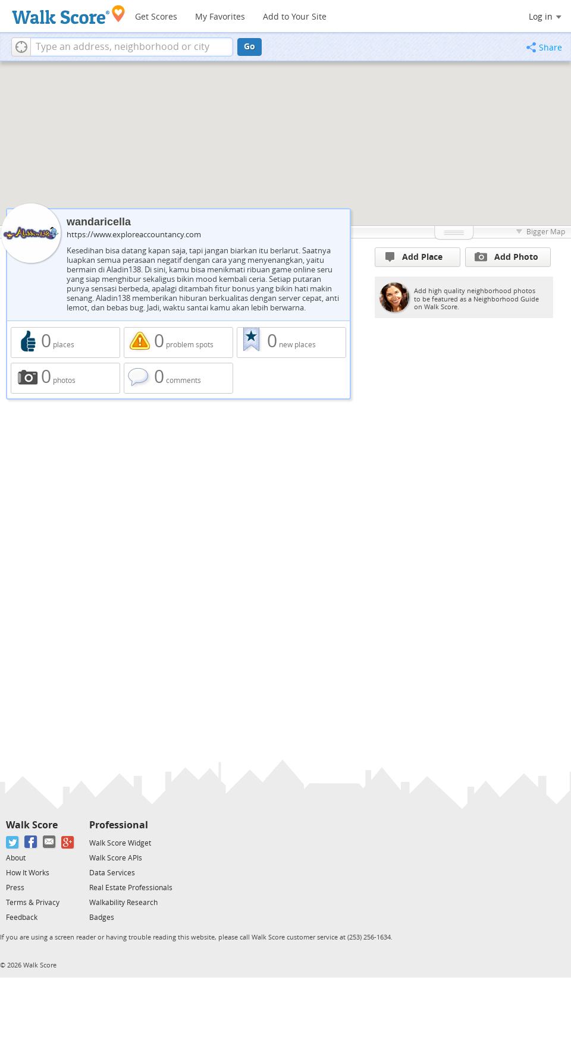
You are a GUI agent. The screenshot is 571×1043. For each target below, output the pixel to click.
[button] (21, 46)
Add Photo (506, 257)
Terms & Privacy (32, 903)
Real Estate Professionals (130, 888)
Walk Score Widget (120, 843)
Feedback (21, 917)
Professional (118, 825)
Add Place (414, 257)
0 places (65, 342)
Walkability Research (123, 903)
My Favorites (220, 17)
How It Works (27, 873)
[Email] (50, 842)
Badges (101, 917)
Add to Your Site (295, 17)
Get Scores (156, 17)
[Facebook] (31, 842)
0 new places (291, 342)
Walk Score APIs (115, 858)
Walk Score (32, 825)
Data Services (112, 873)
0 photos (65, 378)
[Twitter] (13, 842)
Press (15, 888)
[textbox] (131, 46)
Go (249, 47)
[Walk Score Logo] (69, 14)
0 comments (178, 378)
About (16, 858)
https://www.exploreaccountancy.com (134, 234)
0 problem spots (178, 342)
